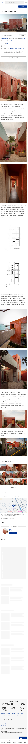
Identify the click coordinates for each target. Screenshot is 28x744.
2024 (7, 46)
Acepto (22, 6)
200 (7, 43)
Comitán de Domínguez (6, 110)
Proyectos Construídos (11, 543)
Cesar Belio (11, 48)
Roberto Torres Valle (19, 48)
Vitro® (21, 51)
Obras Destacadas (22, 543)
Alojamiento (4, 38)
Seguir (13, 533)
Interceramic (16, 51)
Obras (3, 543)
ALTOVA (11, 41)
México (23, 38)
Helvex (11, 51)
